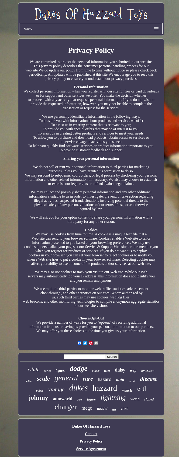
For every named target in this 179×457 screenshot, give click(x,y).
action (29, 380)
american (148, 370)
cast (124, 408)
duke (79, 399)
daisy (120, 369)
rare (88, 378)
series (47, 370)
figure (91, 399)
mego (87, 408)
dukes (78, 387)
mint (107, 370)
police (40, 390)
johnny (38, 397)
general (66, 378)
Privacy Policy (91, 441)
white (34, 369)
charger (66, 406)
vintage (56, 389)
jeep (133, 370)
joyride (132, 381)
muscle (127, 390)
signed (149, 399)
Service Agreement (91, 449)
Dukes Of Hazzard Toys (91, 426)
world (135, 399)
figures (60, 370)
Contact (91, 434)
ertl (141, 388)
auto (120, 379)
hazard (104, 379)
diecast (148, 379)
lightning (113, 397)
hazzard (105, 388)
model (102, 408)
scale (43, 378)
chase (96, 370)
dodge (78, 368)
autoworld (62, 398)
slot (114, 409)
